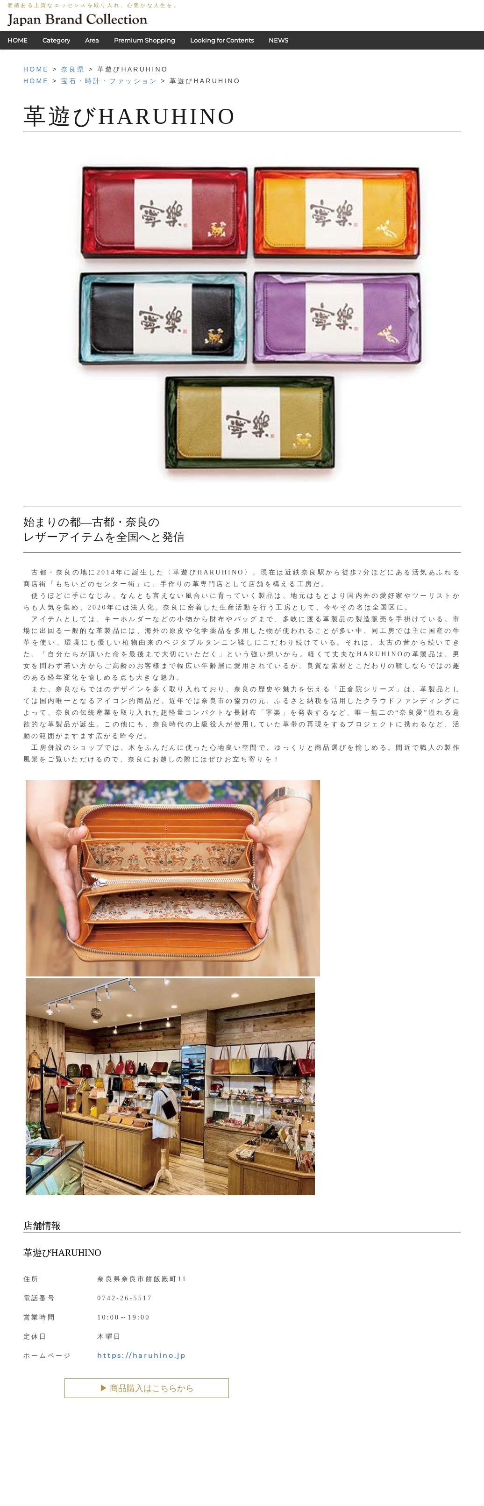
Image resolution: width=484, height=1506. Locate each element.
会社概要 (267, 1489)
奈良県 (73, 69)
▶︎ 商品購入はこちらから (147, 1388)
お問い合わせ (307, 1489)
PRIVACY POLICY (185, 1489)
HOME (17, 40)
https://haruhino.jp (141, 1355)
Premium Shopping (144, 40)
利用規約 (233, 1489)
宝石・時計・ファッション (109, 81)
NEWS (278, 40)
